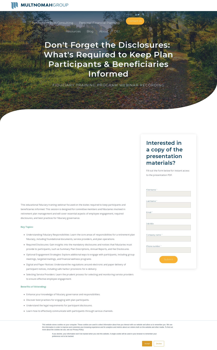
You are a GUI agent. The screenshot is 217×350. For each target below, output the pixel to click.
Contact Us (196, 10)
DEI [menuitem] (181, 15)
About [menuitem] (179, 10)
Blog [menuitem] (170, 10)
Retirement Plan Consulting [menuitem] (99, 10)
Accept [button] (147, 344)
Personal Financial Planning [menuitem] (134, 10)
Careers (190, 3)
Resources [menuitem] (158, 10)
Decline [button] (159, 344)
